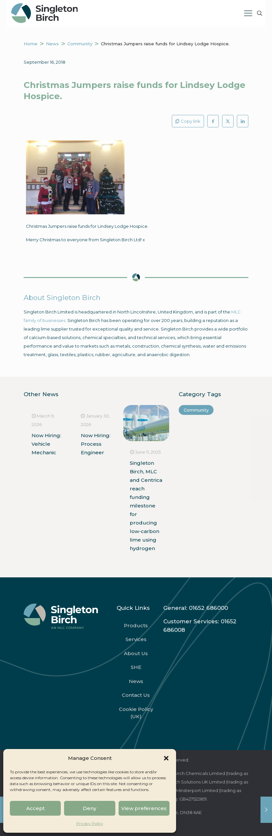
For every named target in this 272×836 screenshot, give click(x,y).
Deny (89, 808)
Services (136, 639)
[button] (166, 758)
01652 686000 (208, 608)
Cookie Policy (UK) (136, 713)
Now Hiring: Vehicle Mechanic (46, 444)
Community (79, 43)
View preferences (144, 808)
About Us (136, 653)
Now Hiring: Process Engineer (95, 444)
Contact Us (136, 695)
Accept (35, 808)
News (52, 43)
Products (136, 625)
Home (30, 43)
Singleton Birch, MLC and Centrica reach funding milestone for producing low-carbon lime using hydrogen (146, 505)
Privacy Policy (89, 823)
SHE (136, 667)
